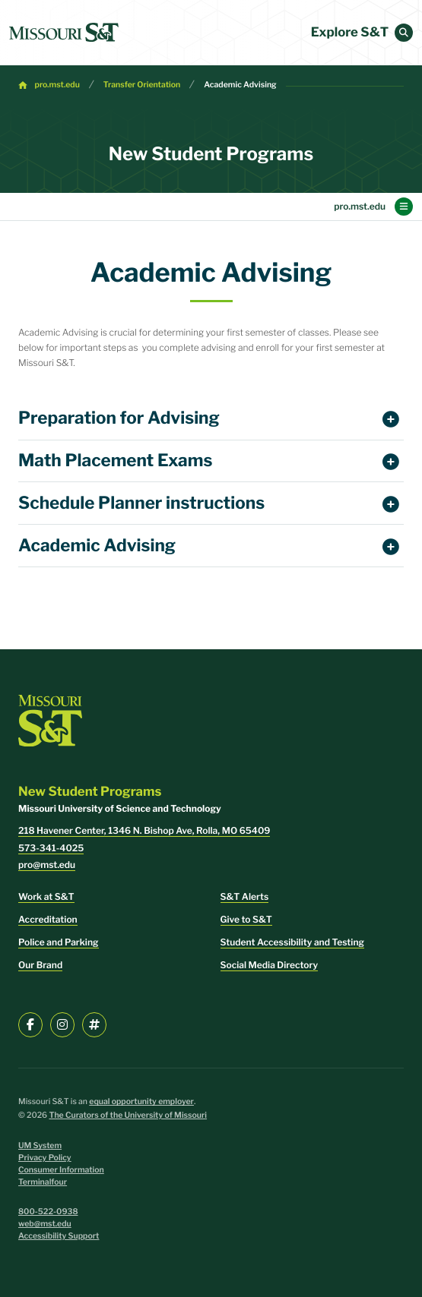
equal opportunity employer (141, 1101)
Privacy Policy (44, 1158)
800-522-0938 (48, 1212)
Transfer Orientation (141, 85)
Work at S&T (46, 896)
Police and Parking (58, 942)
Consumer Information (61, 1170)
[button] (404, 33)
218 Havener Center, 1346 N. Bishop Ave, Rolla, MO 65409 (144, 830)
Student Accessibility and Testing (292, 942)
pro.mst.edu (57, 85)
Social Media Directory (270, 964)
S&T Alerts (245, 896)
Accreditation (48, 919)
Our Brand (40, 964)
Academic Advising (240, 85)
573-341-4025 (51, 848)
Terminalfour (42, 1182)
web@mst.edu (44, 1224)
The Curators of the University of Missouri (128, 1115)
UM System (40, 1145)
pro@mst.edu (46, 864)
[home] (64, 33)
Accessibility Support (58, 1236)
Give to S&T (246, 919)
